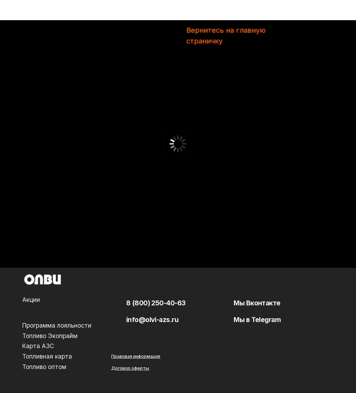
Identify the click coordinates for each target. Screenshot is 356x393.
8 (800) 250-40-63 (156, 303)
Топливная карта (47, 356)
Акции (31, 299)
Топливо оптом (44, 366)
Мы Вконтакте (257, 303)
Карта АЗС (38, 346)
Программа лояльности (56, 325)
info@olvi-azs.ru (152, 319)
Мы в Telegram (257, 319)
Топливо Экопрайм (50, 335)
